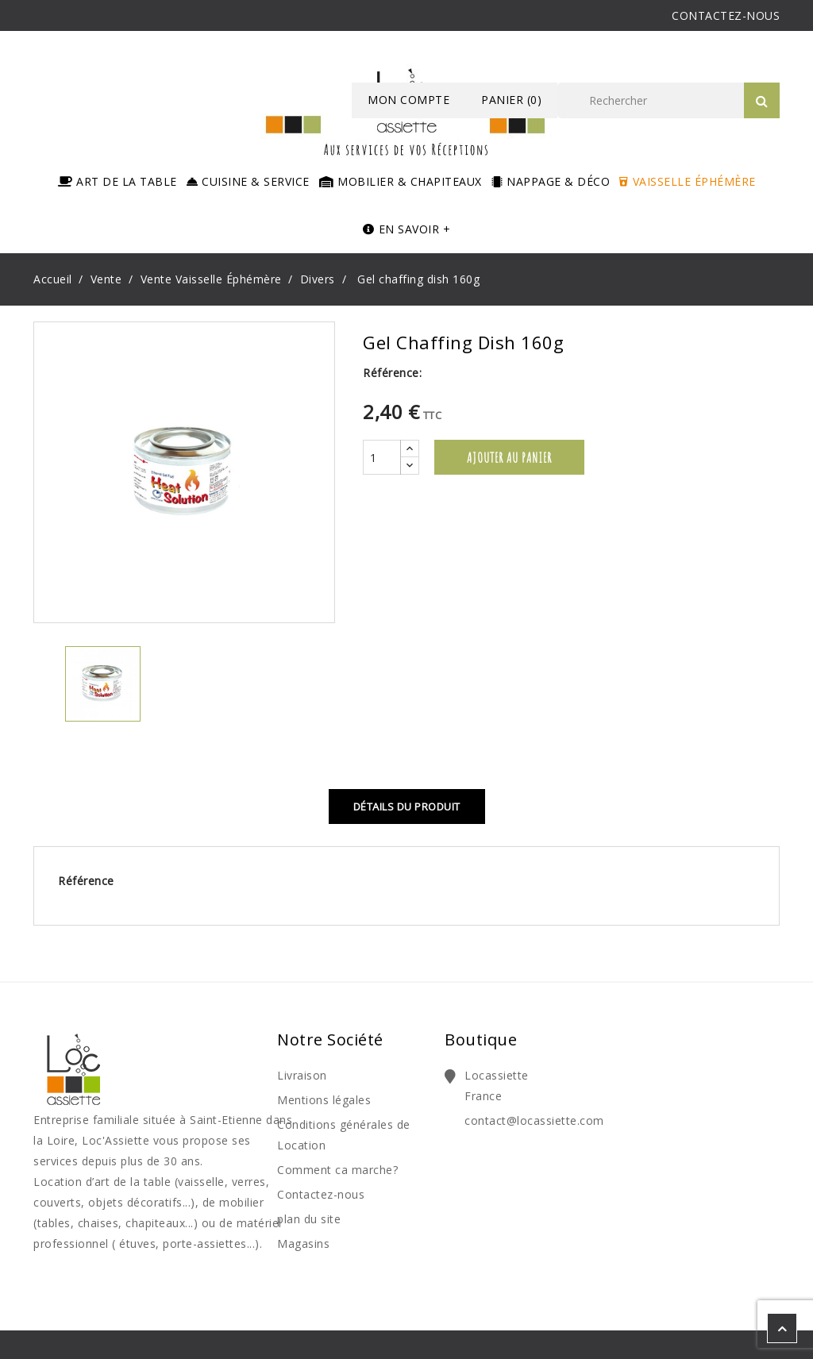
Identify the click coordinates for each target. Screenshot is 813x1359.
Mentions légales (324, 1099)
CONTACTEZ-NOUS (726, 15)
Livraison (302, 1075)
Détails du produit (406, 806)
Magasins (303, 1243)
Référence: (392, 372)
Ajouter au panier (509, 457)
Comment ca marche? (337, 1169)
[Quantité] (382, 457)
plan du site (309, 1218)
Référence (86, 880)
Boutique (481, 1039)
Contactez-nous (320, 1194)
